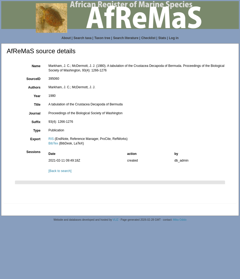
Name (36, 66)
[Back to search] (59, 171)
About (66, 38)
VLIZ (115, 219)
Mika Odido (180, 219)
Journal (34, 113)
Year (37, 96)
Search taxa (82, 38)
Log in (174, 38)
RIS (51, 139)
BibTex (53, 143)
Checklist (148, 38)
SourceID (33, 79)
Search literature (125, 38)
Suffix (36, 122)
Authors (34, 87)
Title (37, 104)
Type (36, 130)
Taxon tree (102, 38)
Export (35, 139)
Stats (162, 38)
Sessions (33, 152)
